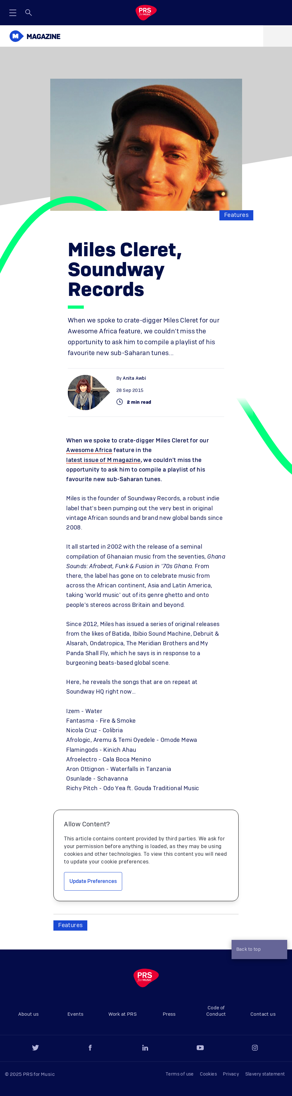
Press (169, 1014)
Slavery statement (265, 1074)
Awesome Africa (89, 450)
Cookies (208, 1074)
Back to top (257, 950)
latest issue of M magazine (103, 460)
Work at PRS (122, 1014)
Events (75, 1014)
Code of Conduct (216, 1011)
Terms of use (180, 1074)
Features (236, 215)
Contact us (263, 1014)
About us (28, 1014)
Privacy (231, 1074)
